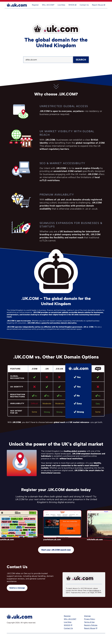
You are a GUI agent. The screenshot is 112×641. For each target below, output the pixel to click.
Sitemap (87, 616)
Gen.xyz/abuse (94, 590)
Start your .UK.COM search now (56, 550)
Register (35, 5)
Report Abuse (97, 5)
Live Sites (61, 5)
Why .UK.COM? (48, 5)
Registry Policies (90, 625)
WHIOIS (67, 625)
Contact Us (84, 5)
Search (81, 59)
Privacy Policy (89, 619)
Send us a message (17, 588)
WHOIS (71, 5)
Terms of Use (89, 622)
